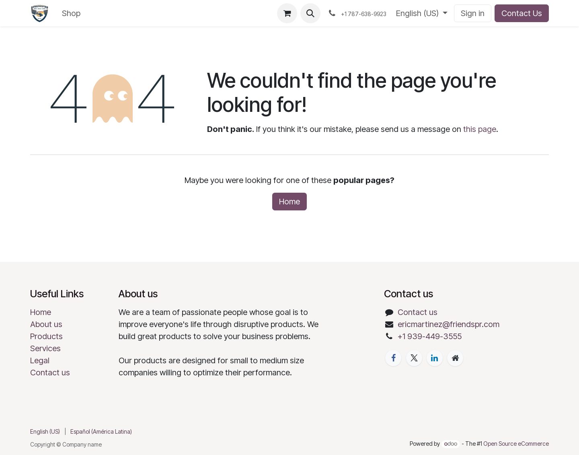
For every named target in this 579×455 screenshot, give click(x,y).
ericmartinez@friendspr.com (448, 324)
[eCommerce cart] (287, 13)
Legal (39, 360)
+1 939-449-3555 (430, 336)
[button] (310, 13)
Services (45, 348)
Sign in (473, 13)
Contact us (50, 372)
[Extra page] (455, 358)
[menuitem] (71, 13)
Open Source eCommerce (516, 443)
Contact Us (521, 13)
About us (46, 324)
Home (289, 201)
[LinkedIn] (435, 358)
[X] (414, 358)
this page (479, 129)
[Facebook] (393, 358)
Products (46, 336)
